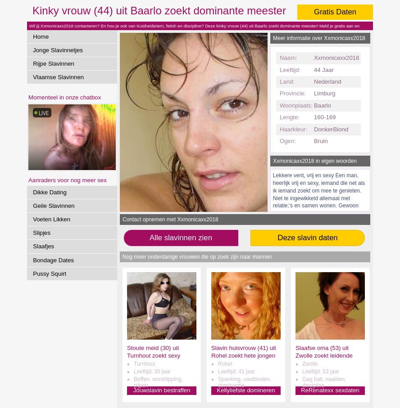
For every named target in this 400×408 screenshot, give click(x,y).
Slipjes (41, 232)
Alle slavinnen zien (181, 237)
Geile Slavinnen (53, 205)
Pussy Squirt (49, 273)
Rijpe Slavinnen (53, 63)
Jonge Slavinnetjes (58, 50)
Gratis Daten (335, 12)
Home (41, 36)
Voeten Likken (51, 219)
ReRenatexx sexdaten (330, 390)
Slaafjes (43, 246)
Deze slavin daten (307, 237)
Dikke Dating (50, 192)
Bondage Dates (53, 260)
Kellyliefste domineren (246, 390)
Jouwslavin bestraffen (162, 390)
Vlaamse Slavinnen (58, 77)
